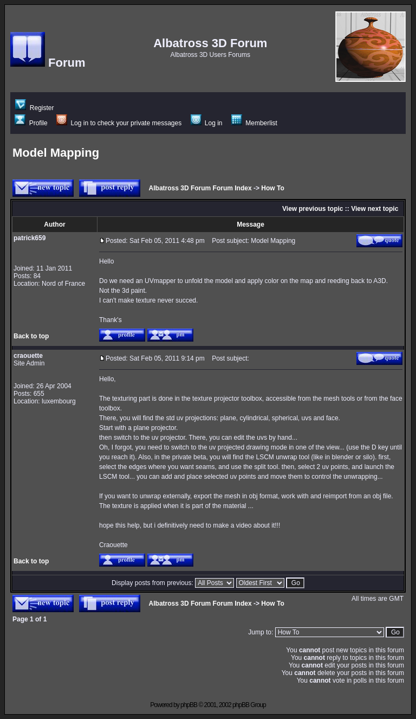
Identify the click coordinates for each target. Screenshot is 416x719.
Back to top (31, 336)
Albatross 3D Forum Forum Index (200, 188)
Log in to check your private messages (118, 123)
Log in (207, 123)
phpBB (188, 705)
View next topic (374, 209)
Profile (31, 123)
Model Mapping (55, 152)
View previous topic (312, 209)
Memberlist (254, 123)
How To (272, 188)
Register (34, 108)
